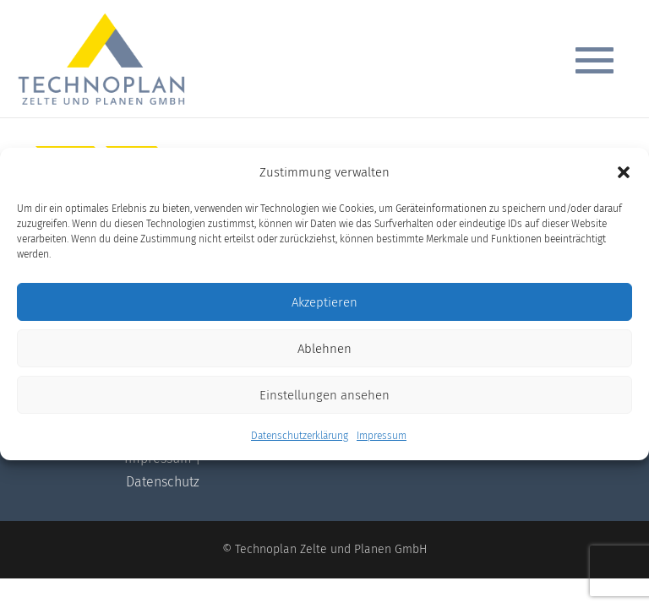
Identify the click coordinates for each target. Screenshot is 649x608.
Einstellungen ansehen (324, 395)
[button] (623, 172)
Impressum (381, 436)
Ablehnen (324, 348)
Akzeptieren (324, 302)
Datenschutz (162, 482)
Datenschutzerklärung (299, 436)
